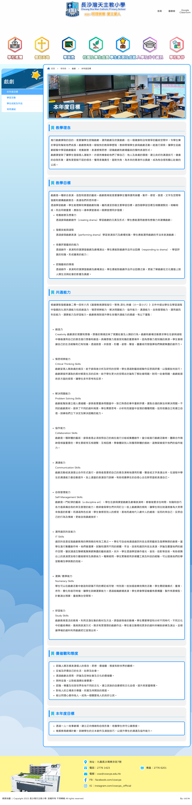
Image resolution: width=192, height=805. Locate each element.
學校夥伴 (177, 55)
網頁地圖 (6, 798)
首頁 (53, 69)
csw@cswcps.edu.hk (109, 774)
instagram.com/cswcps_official (113, 786)
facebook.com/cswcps (108, 780)
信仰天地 (42, 55)
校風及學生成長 (96, 55)
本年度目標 (12, 92)
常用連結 (11, 109)
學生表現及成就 (123, 55)
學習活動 (11, 97)
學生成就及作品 (14, 103)
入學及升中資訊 (150, 55)
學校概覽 (15, 55)
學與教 (69, 55)
